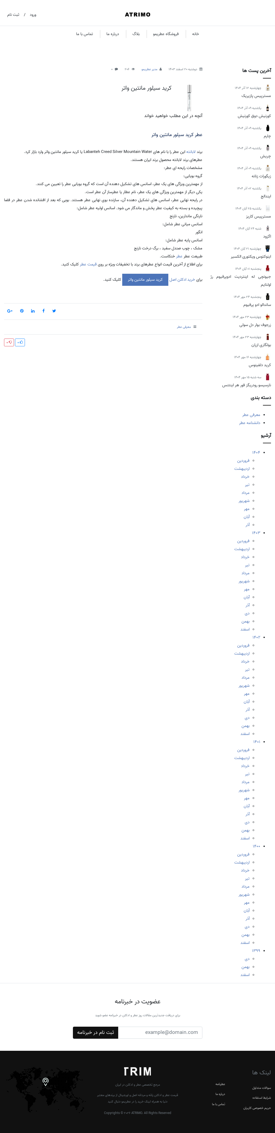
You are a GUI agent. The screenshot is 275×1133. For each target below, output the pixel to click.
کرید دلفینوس (260, 365)
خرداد (245, 477)
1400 (256, 846)
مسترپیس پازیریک (256, 96)
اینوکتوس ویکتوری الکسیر (251, 256)
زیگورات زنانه (261, 176)
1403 (256, 533)
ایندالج (266, 196)
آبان (247, 517)
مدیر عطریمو (149, 69)
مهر (247, 509)
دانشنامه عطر (249, 423)
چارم (267, 136)
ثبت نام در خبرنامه (95, 1033)
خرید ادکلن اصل (181, 279)
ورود (33, 15)
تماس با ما (84, 34)
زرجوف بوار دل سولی (255, 325)
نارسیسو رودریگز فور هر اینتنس (246, 385)
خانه (195, 34)
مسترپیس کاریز (258, 216)
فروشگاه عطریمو (166, 34)
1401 (256, 742)
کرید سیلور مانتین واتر (146, 88)
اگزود (267, 236)
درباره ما (112, 34)
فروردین (243, 460)
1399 (256, 951)
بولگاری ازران (261, 345)
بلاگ (136, 34)
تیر (247, 485)
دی (247, 613)
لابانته (191, 152)
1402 (256, 637)
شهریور (244, 501)
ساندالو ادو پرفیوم (257, 305)
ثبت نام (13, 15)
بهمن (245, 621)
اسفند (245, 629)
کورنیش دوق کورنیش (254, 116)
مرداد (245, 493)
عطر (179, 256)
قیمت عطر (88, 264)
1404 (256, 452)
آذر (248, 525)
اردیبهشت (242, 469)
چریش (265, 156)
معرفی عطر (251, 415)
